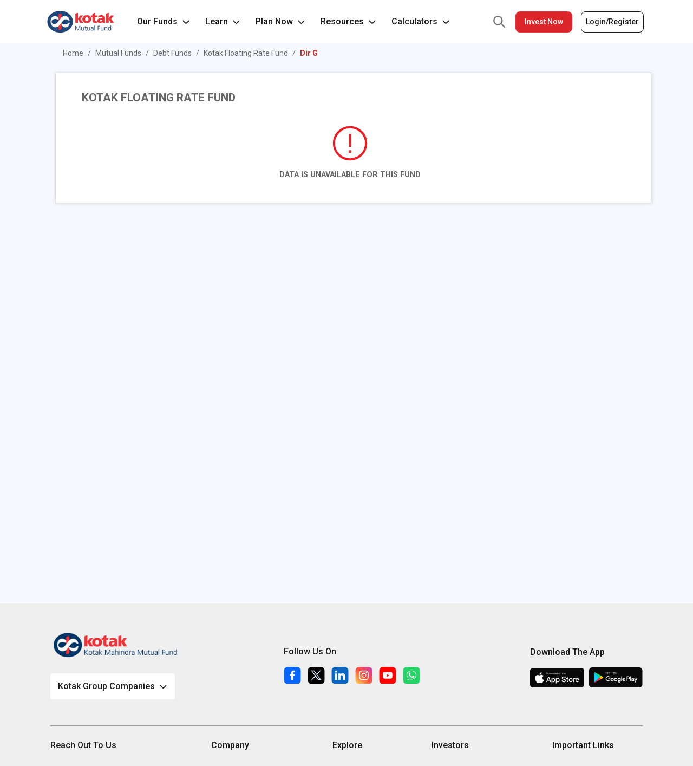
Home (73, 53)
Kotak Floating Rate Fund (246, 53)
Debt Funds (172, 53)
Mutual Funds (118, 53)
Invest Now (544, 21)
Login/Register (612, 21)
